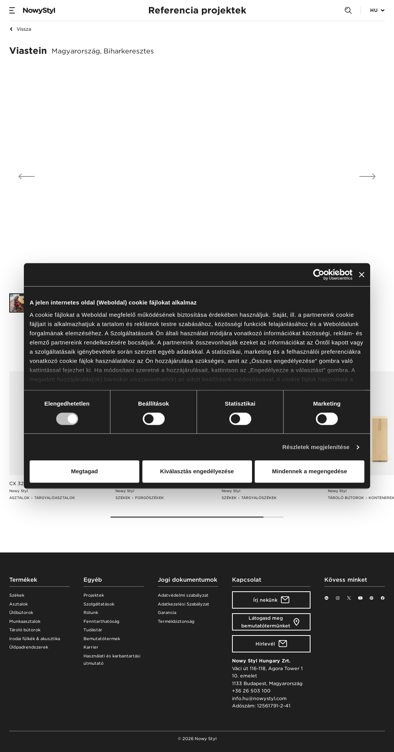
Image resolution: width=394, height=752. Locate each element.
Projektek (93, 595)
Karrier (90, 647)
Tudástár (92, 629)
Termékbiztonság (176, 621)
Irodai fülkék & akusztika (34, 638)
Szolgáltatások (98, 604)
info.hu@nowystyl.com (259, 698)
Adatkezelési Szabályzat (183, 604)
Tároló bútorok (24, 629)
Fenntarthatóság (101, 621)
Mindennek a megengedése (309, 471)
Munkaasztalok (24, 621)
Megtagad (84, 471)
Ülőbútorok (21, 612)
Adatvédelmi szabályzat (183, 595)
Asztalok (18, 604)
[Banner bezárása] (361, 274)
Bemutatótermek (101, 638)
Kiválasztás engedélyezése (197, 471)
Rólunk (90, 612)
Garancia (167, 612)
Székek (16, 595)
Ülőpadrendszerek (28, 647)
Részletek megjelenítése (316, 447)
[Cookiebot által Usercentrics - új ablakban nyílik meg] (318, 274)
